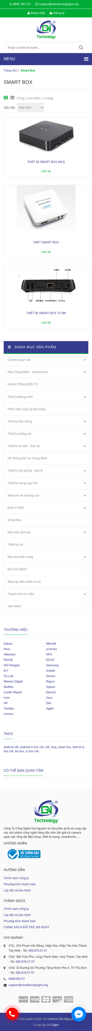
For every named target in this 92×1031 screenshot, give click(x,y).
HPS (49, 654)
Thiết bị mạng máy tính (23, 483)
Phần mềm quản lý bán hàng (26, 409)
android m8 (11, 747)
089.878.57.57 (37, 950)
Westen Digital (13, 681)
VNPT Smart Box (46, 242)
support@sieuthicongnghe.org (59, 4)
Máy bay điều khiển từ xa (24, 581)
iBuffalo (8, 687)
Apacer (50, 687)
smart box (64, 747)
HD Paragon (12, 665)
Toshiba (9, 708)
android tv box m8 (31, 747)
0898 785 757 (22, 4)
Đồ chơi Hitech (17, 569)
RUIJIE (8, 660)
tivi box (19, 751)
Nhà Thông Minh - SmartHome (28, 372)
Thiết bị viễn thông (20, 421)
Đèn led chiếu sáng (20, 557)
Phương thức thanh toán (20, 884)
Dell (48, 703)
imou (7, 649)
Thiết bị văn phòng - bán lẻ (25, 470)
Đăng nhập (36, 13)
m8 (47, 747)
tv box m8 (32, 751)
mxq (53, 747)
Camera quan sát (19, 360)
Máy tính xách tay (19, 532)
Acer (7, 697)
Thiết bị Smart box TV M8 (46, 313)
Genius (50, 676)
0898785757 (17, 979)
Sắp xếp (9, 107)
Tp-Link (8, 676)
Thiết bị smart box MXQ (46, 162)
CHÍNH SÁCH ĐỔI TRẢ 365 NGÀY (27, 927)
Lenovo (8, 714)
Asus (49, 697)
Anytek (50, 670)
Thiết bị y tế (15, 544)
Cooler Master (13, 692)
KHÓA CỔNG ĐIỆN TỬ (23, 384)
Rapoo (50, 681)
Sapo (55, 1025)
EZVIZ (50, 660)
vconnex (51, 649)
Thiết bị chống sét (19, 434)
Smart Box (14, 520)
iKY (6, 670)
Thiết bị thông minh (20, 397)
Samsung (52, 665)
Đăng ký (57, 13)
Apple (49, 708)
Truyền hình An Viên (21, 594)
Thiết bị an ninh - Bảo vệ (24, 446)
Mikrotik (51, 643)
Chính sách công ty (16, 878)
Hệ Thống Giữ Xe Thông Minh (27, 458)
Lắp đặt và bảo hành (17, 890)
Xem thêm (14, 606)
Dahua (8, 643)
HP (6, 703)
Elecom (51, 692)
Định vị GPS (16, 507)
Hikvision (9, 654)
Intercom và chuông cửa (23, 495)
